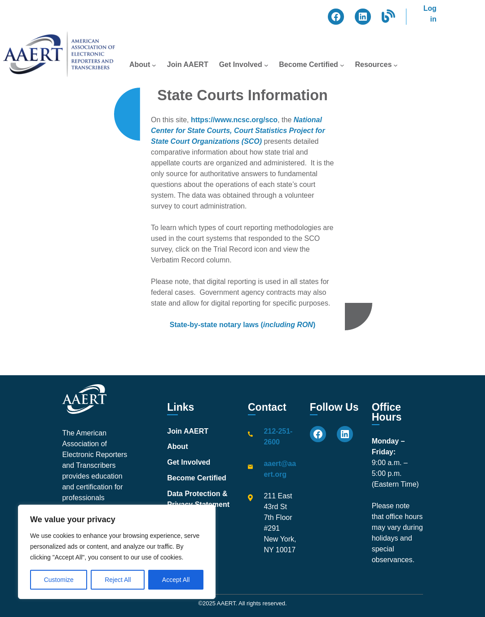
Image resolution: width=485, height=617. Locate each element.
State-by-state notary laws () (243, 324)
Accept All (176, 579)
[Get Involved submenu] (266, 64)
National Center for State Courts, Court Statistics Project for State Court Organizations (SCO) (238, 130)
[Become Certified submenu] (342, 64)
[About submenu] (154, 64)
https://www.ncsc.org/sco (234, 120)
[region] (117, 552)
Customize (59, 579)
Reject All (118, 579)
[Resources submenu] (395, 64)
